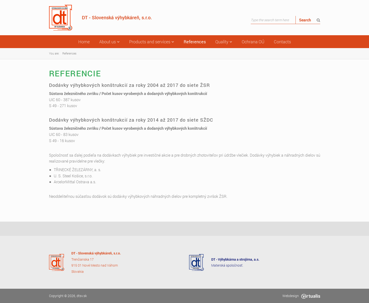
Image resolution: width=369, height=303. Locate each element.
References (195, 42)
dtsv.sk (82, 295)
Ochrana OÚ (253, 42)
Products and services (151, 42)
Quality (223, 42)
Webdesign (301, 295)
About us (109, 42)
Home (84, 42)
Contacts (282, 42)
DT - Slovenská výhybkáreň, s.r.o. (100, 17)
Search (309, 19)
